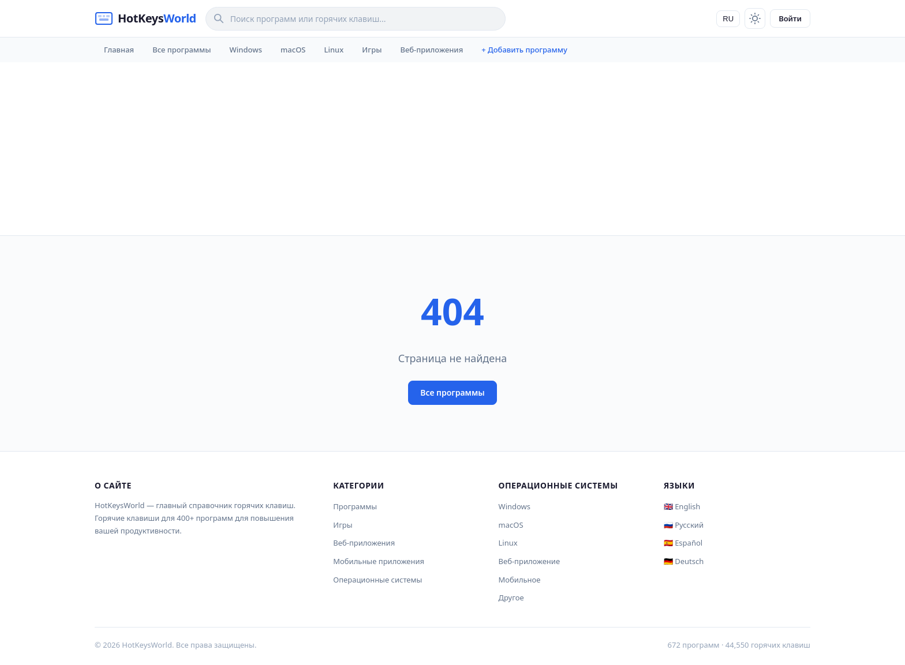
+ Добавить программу (524, 49)
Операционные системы (377, 579)
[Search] (355, 19)
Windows (246, 49)
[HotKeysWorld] (145, 18)
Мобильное (520, 579)
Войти (790, 18)
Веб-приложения (431, 49)
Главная (119, 49)
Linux (334, 49)
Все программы (181, 49)
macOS (293, 49)
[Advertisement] (452, 149)
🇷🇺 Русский (684, 525)
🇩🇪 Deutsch (684, 561)
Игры (372, 49)
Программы (355, 506)
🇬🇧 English (682, 506)
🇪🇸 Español (683, 543)
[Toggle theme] (755, 18)
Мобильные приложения (378, 561)
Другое (511, 597)
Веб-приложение (529, 561)
